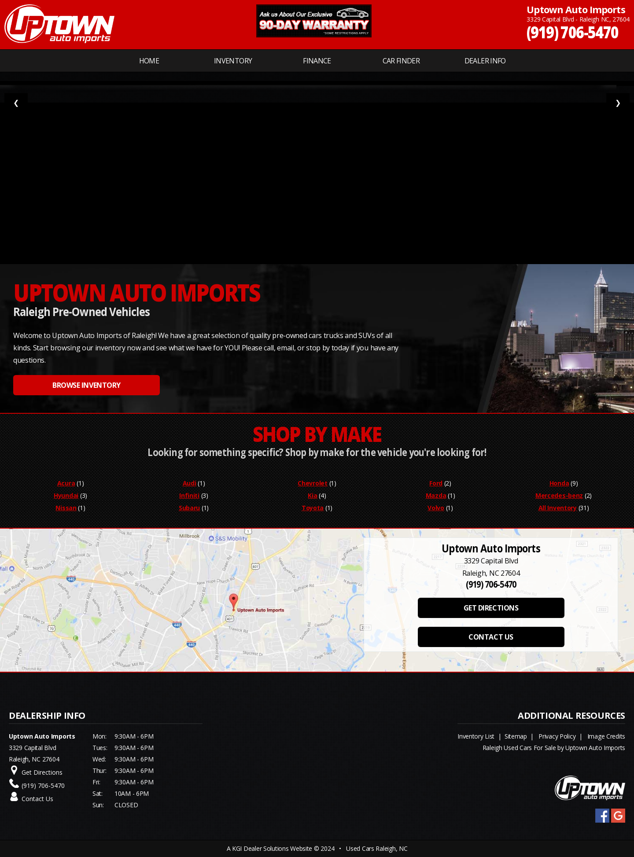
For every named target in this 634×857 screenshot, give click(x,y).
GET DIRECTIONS (491, 608)
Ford (435, 483)
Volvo (436, 508)
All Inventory (557, 508)
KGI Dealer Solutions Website (272, 848)
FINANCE (317, 61)
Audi (189, 483)
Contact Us (37, 798)
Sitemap (516, 736)
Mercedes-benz (559, 495)
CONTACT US (490, 637)
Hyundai (66, 495)
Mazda (436, 495)
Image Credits (606, 736)
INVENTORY (233, 61)
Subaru (189, 508)
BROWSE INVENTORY (86, 385)
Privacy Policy (556, 736)
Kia (312, 495)
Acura (66, 483)
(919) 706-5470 (573, 31)
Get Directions (42, 772)
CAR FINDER (401, 61)
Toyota (313, 508)
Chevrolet (312, 483)
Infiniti (189, 495)
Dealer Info (485, 61)
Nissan (65, 508)
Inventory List (475, 736)
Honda (559, 483)
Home (149, 61)
